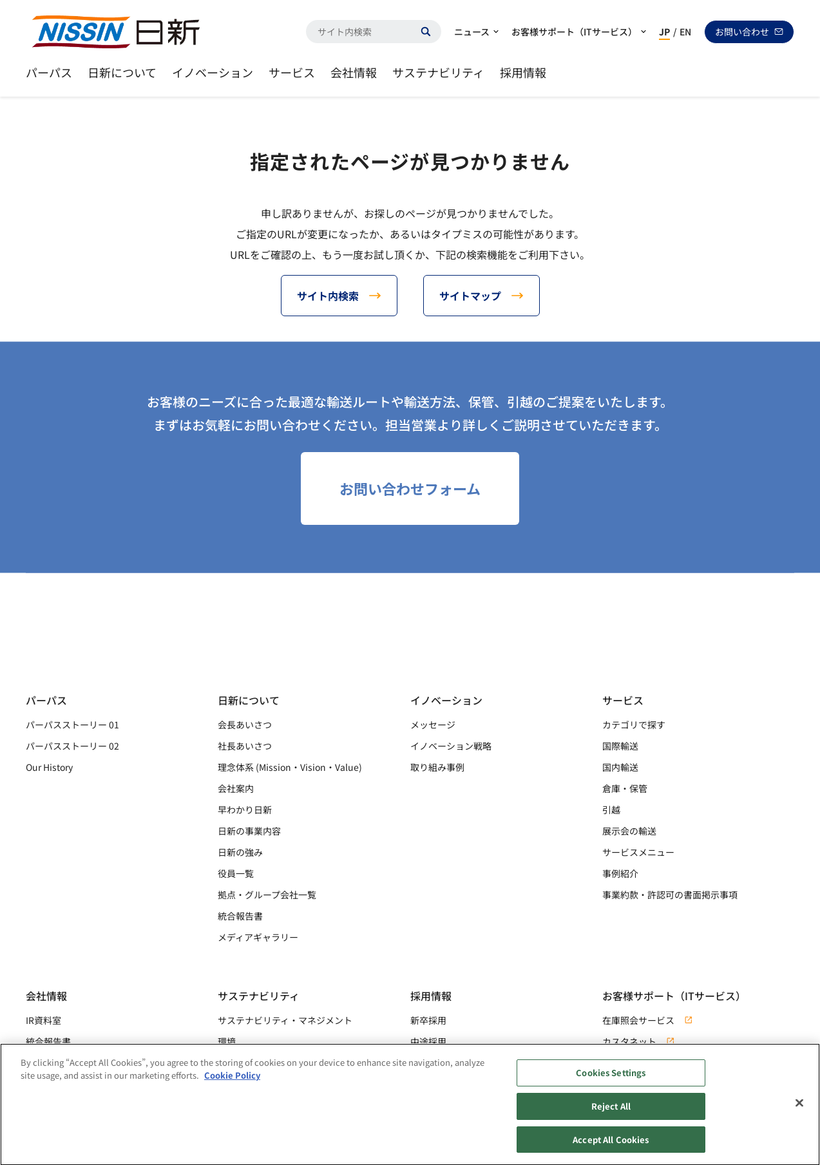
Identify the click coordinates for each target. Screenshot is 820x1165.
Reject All (611, 1112)
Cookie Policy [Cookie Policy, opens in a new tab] (232, 1081)
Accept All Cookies (611, 1146)
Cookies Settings (610, 1080)
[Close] (799, 1109)
